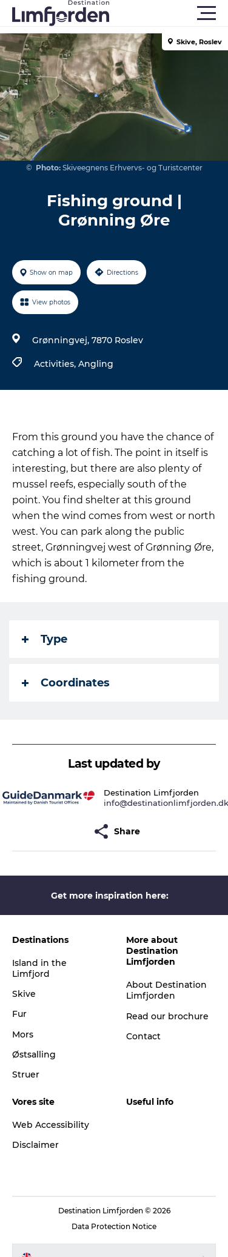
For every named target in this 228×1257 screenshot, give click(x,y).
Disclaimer (35, 1144)
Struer (25, 1074)
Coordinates (66, 682)
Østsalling (34, 1054)
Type (44, 639)
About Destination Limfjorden (166, 990)
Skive (24, 993)
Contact (143, 1036)
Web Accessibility (50, 1124)
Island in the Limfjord (39, 968)
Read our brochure (167, 1016)
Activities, (56, 363)
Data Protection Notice (114, 1226)
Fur (19, 1013)
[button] (168, 13)
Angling (95, 363)
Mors (22, 1034)
